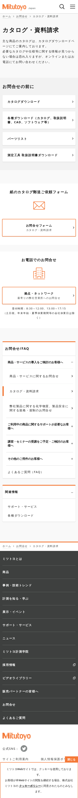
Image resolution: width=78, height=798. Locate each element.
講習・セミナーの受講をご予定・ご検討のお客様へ (40, 443)
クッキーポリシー (30, 786)
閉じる (71, 759)
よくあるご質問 (13, 718)
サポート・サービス (17, 625)
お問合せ (9, 704)
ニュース (9, 638)
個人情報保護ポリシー (57, 759)
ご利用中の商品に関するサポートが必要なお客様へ (40, 426)
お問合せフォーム (41, 227)
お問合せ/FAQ (17, 348)
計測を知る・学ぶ (15, 598)
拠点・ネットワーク (41, 295)
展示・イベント (13, 612)
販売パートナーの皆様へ (20, 691)
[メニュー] (72, 6)
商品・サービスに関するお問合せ (41, 376)
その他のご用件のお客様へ (40, 459)
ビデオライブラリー (17, 678)
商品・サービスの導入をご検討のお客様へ (40, 362)
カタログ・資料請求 (41, 391)
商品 (5, 572)
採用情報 (9, 665)
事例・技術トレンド (17, 585)
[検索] (61, 6)
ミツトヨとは (12, 559)
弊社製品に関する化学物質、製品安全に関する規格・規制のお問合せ (41, 408)
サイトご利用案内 (15, 759)
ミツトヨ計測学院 (15, 651)
